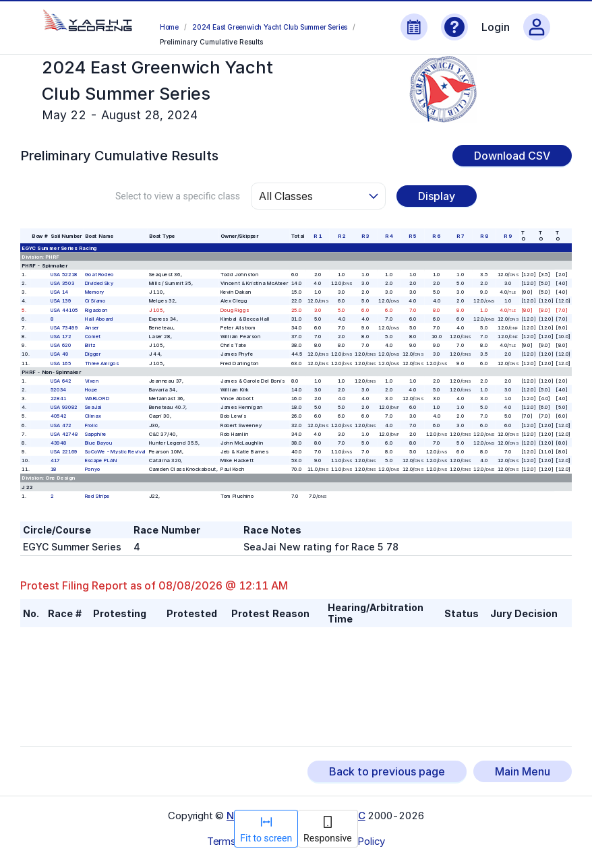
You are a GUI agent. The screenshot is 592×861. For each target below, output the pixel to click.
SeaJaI (93, 407)
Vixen (92, 380)
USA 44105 (64, 310)
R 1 (318, 236)
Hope (91, 390)
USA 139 (61, 301)
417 (55, 460)
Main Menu (522, 771)
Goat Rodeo (99, 275)
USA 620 (61, 345)
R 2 (342, 236)
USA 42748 (64, 433)
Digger (93, 354)
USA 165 (61, 363)
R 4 (389, 236)
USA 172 (61, 336)
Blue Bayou (98, 443)
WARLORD (97, 398)
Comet (93, 336)
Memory (95, 292)
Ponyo (92, 469)
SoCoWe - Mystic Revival (115, 452)
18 (54, 469)
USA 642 (61, 380)
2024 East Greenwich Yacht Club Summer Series (269, 27)
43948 (59, 443)
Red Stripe (97, 495)
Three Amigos (102, 363)
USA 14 (60, 292)
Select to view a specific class (177, 196)
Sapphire (96, 433)
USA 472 (61, 425)
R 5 (413, 236)
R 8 (484, 236)
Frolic (91, 425)
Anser (92, 328)
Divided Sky (99, 283)
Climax (93, 416)
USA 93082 (64, 407)
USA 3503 (62, 283)
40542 (59, 416)
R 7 (460, 236)
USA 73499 (64, 328)
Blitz (90, 345)
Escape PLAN (101, 460)
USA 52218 (64, 275)
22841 (59, 398)
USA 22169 (64, 452)
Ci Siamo (95, 301)
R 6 (436, 236)
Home (169, 27)
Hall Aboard (99, 318)
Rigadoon (96, 310)
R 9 (508, 236)
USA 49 (60, 354)
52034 (59, 390)
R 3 (365, 236)
